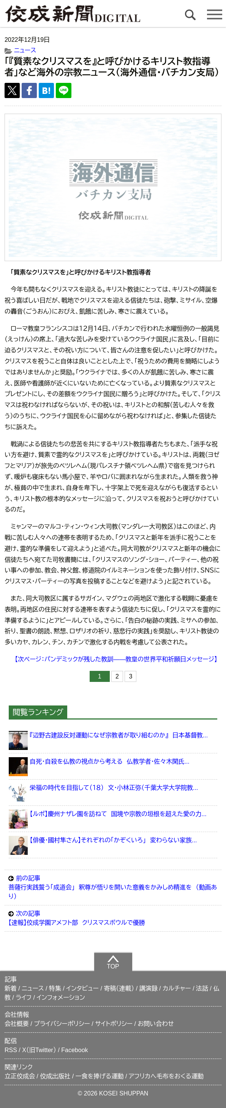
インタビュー (82, 988)
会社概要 (17, 1024)
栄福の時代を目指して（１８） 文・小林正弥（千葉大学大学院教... (114, 788)
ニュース (25, 50)
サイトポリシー (114, 1024)
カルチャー (177, 988)
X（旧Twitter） (39, 1050)
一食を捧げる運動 (100, 1076)
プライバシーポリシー (62, 1024)
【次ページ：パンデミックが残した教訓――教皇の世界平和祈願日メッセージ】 (116, 659)
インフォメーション (61, 997)
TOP (113, 962)
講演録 (148, 988)
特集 (55, 988)
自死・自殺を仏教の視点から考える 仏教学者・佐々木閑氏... (109, 761)
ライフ (24, 997)
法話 (202, 988)
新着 (11, 988)
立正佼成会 (20, 1076)
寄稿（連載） (119, 988)
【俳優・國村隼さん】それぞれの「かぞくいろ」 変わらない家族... (113, 840)
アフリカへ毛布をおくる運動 (166, 1076)
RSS (11, 1050)
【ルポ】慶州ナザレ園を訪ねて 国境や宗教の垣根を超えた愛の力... (118, 814)
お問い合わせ (156, 1024)
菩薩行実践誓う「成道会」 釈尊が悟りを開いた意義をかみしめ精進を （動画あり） (113, 887)
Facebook (74, 1050)
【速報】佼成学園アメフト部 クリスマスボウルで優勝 (113, 917)
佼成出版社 (55, 1076)
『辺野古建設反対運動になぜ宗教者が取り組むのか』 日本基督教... (119, 735)
